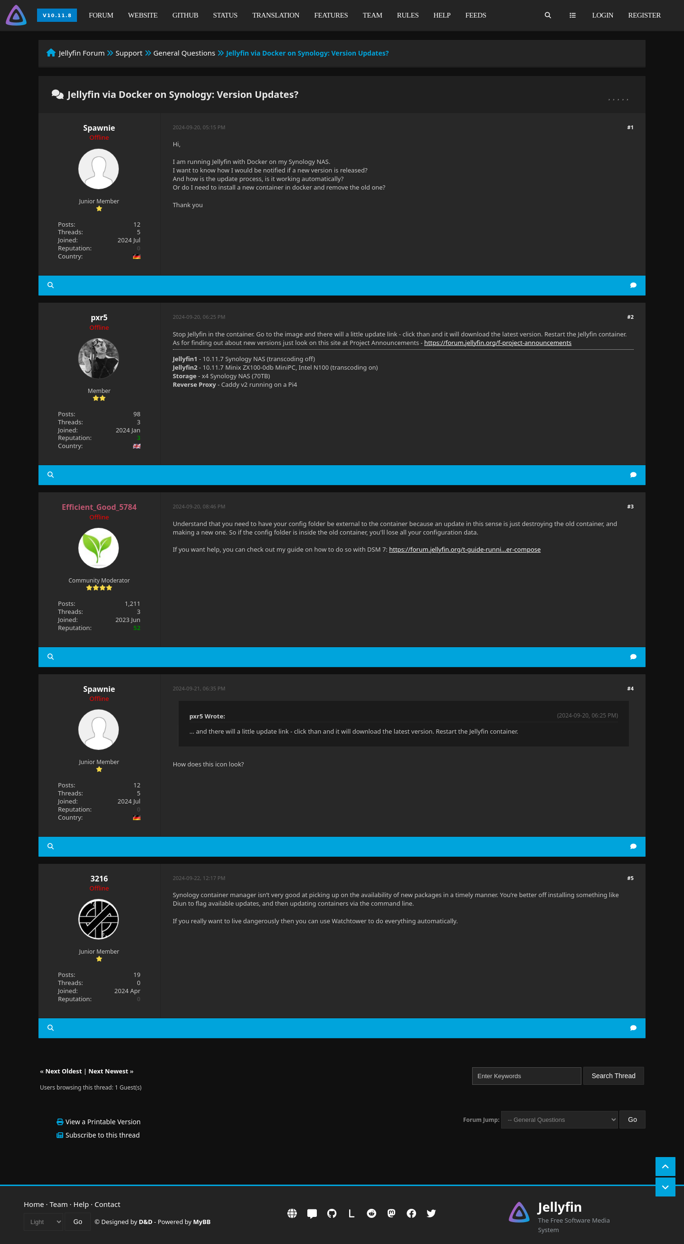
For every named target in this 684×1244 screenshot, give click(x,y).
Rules (408, 15)
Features (331, 15)
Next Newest (108, 1071)
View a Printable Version (103, 1121)
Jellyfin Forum (82, 52)
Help (442, 15)
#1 (630, 127)
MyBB (202, 1221)
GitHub (185, 15)
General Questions (184, 52)
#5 (630, 877)
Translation (275, 15)
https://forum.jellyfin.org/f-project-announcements (497, 342)
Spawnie (99, 128)
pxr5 (99, 317)
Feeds (476, 15)
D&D (145, 1221)
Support (128, 52)
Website (143, 15)
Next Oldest (63, 1071)
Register (644, 15)
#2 (630, 316)
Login (603, 15)
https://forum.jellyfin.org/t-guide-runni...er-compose (465, 549)
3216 (99, 878)
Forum (101, 15)
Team (372, 15)
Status (225, 15)
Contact (107, 1204)
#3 (630, 506)
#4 (630, 688)
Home (34, 1204)
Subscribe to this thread (103, 1134)
